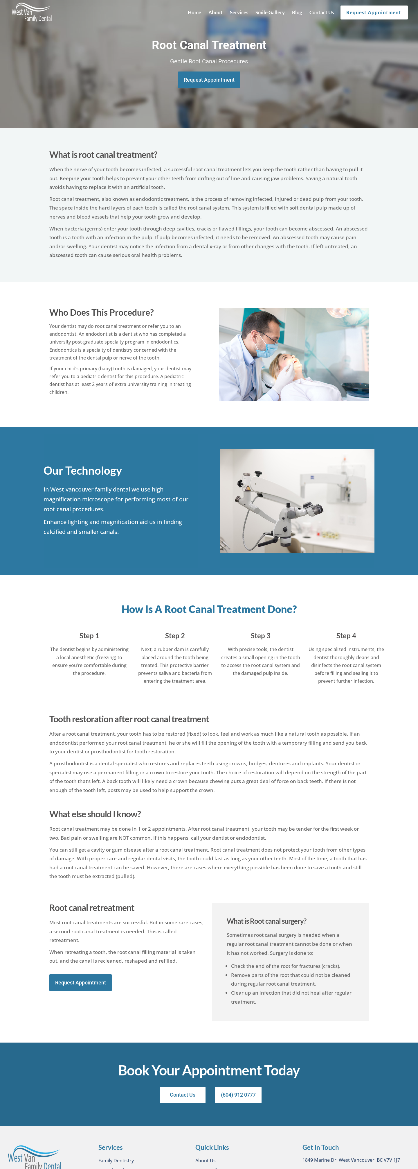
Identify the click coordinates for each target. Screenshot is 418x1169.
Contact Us (321, 12)
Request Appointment (373, 12)
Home (194, 12)
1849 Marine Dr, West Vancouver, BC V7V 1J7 (351, 1160)
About (215, 12)
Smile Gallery (270, 12)
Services (239, 12)
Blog (297, 12)
